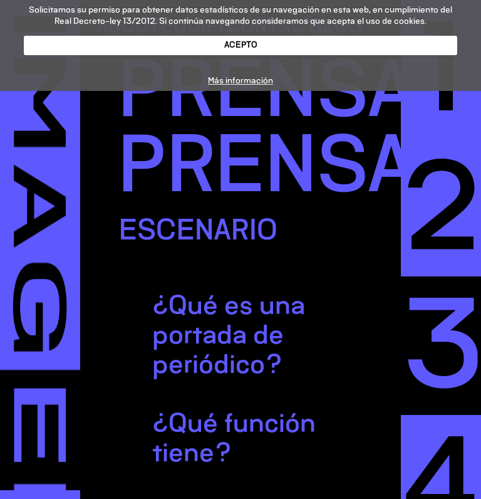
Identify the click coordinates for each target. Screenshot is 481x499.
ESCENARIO (198, 229)
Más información (240, 80)
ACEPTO (240, 45)
